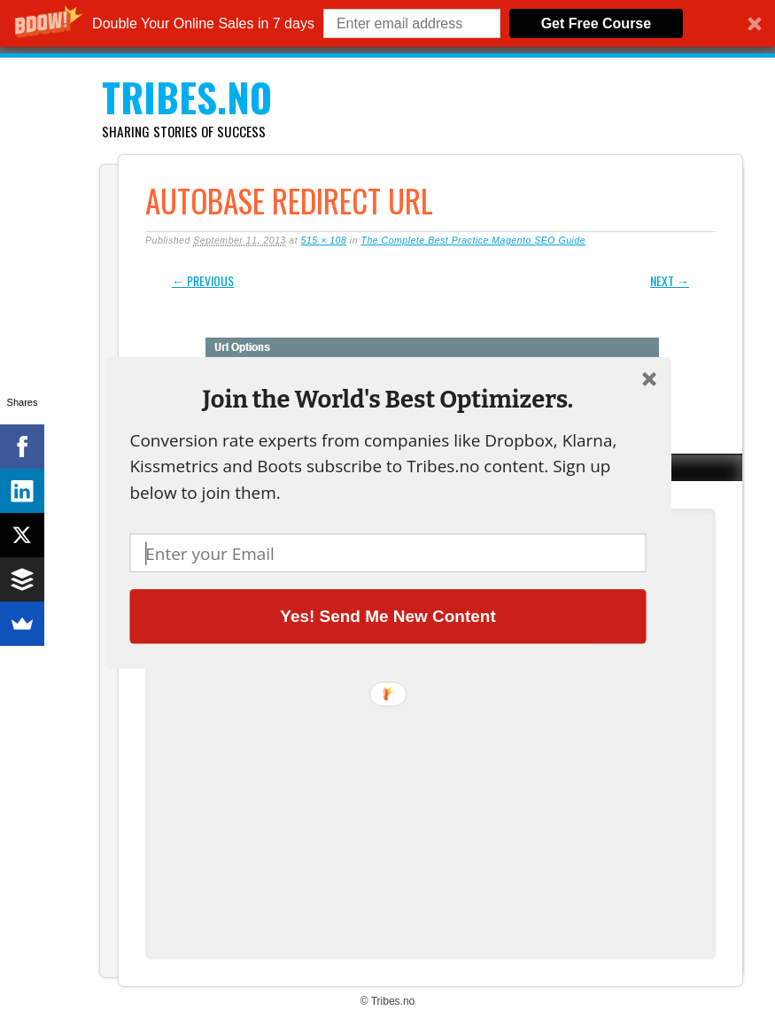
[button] (387, 399)
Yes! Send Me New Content (387, 616)
